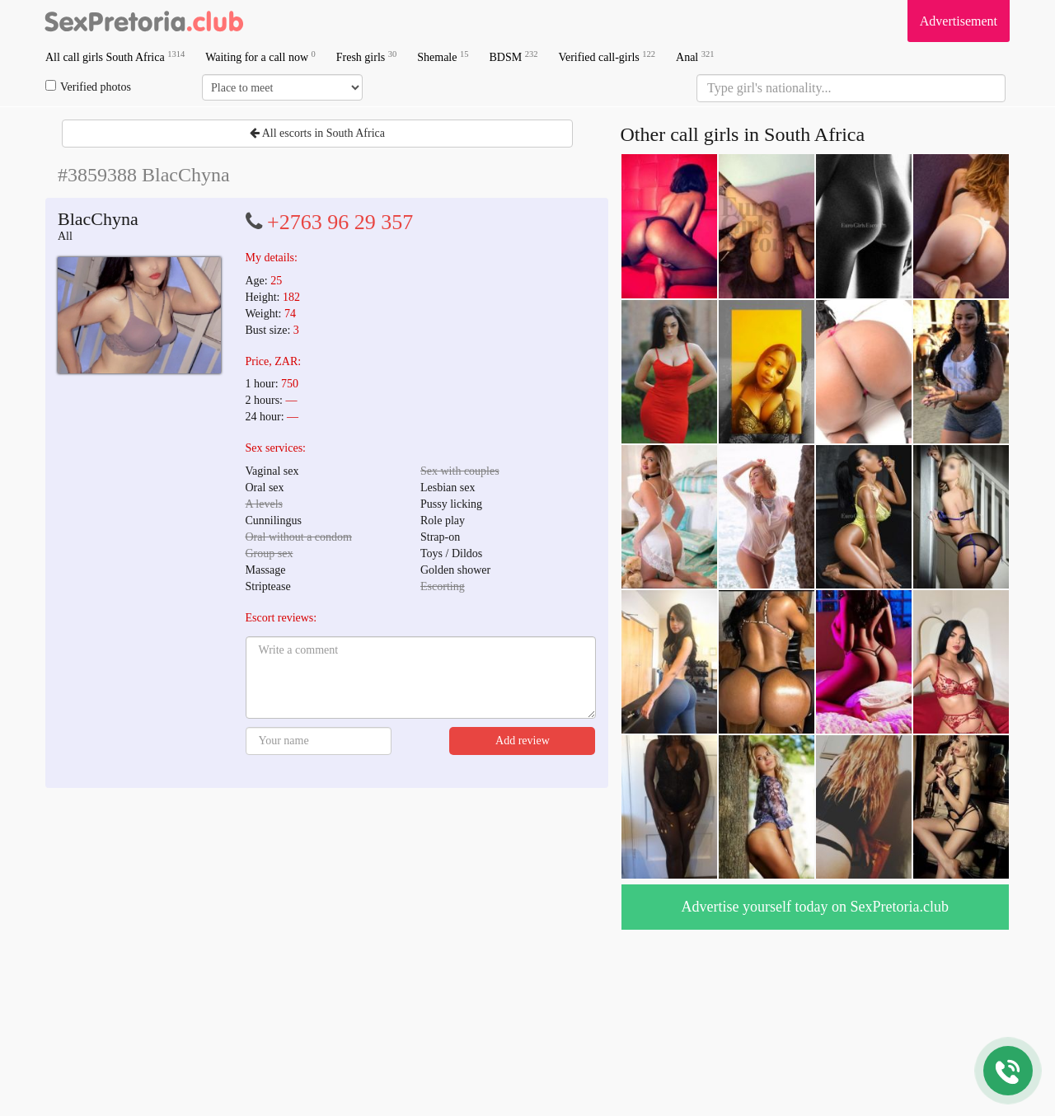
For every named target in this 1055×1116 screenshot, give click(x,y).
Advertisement (958, 21)
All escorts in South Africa (317, 133)
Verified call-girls (606, 56)
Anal (695, 56)
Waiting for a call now (260, 56)
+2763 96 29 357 (340, 222)
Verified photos (88, 86)
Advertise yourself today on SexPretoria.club (815, 906)
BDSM (513, 56)
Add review (522, 740)
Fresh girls (366, 56)
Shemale (442, 56)
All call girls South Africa (115, 56)
